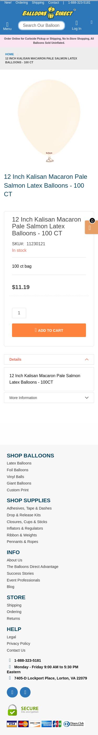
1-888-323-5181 (79, 2)
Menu (7, 26)
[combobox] (41, 25)
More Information (23, 398)
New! (7, 2)
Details (15, 359)
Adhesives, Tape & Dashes (29, 508)
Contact (53, 2)
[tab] (49, 359)
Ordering (22, 2)
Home (9, 54)
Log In (77, 25)
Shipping (38, 2)
